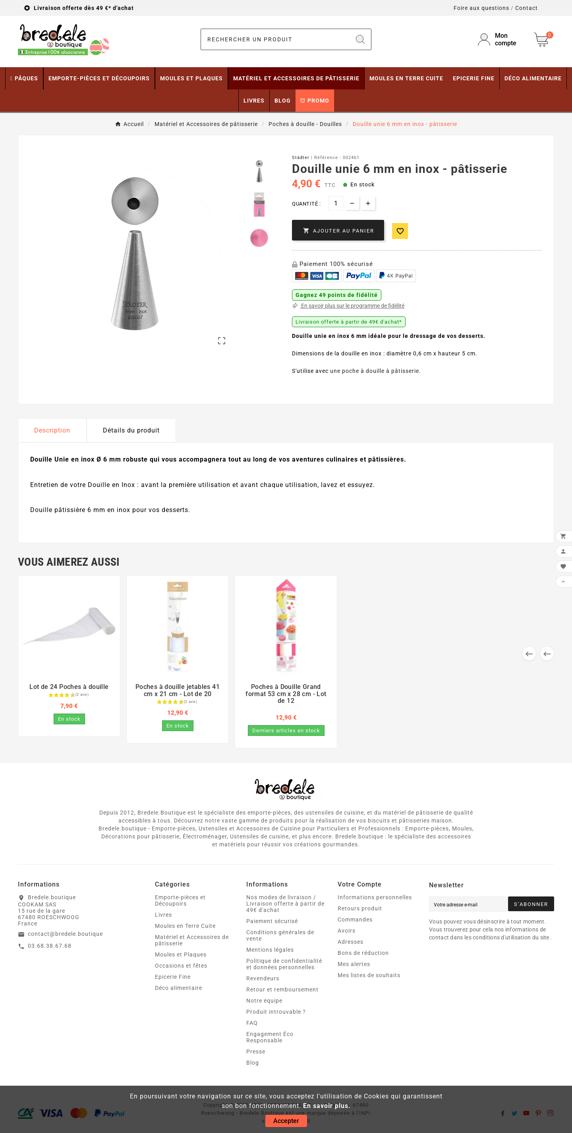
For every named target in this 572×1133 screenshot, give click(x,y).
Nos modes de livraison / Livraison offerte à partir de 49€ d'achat (285, 903)
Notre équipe (264, 1000)
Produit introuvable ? (276, 1012)
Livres (163, 915)
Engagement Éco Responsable (270, 1037)
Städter (300, 157)
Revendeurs (262, 978)
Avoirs (347, 930)
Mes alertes (354, 964)
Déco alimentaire (178, 988)
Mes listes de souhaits (369, 975)
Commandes (355, 919)
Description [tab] (52, 430)
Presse (255, 1051)
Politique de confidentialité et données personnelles (284, 964)
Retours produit (360, 908)
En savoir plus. (327, 1106)
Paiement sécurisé (272, 921)
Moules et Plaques (181, 954)
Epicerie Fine (173, 977)
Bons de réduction (363, 953)
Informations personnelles (375, 897)
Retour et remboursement (282, 989)
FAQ (252, 1023)
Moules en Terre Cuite (185, 926)
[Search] (360, 39)
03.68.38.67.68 (50, 946)
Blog (252, 1062)
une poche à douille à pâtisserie (374, 371)
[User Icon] (501, 39)
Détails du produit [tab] (131, 430)
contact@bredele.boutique (65, 934)
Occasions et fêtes (181, 965)
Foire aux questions (481, 8)
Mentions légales (270, 950)
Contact (526, 8)
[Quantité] (336, 203)
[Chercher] (275, 39)
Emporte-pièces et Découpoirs (180, 900)
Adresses (350, 942)
